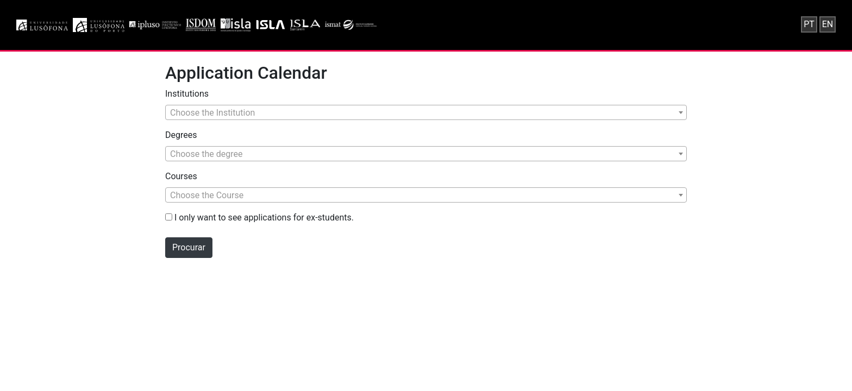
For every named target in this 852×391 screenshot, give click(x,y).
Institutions (187, 94)
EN (828, 24)
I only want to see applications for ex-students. (259, 217)
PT (809, 24)
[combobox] (426, 112)
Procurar (188, 247)
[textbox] (426, 113)
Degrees (181, 135)
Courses (181, 176)
